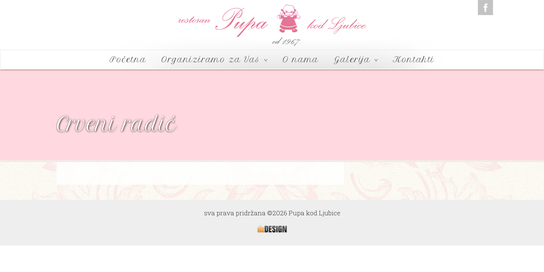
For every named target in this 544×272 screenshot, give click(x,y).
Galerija (356, 59)
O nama (301, 59)
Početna (128, 59)
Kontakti (413, 59)
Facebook (485, 7)
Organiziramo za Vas (214, 59)
